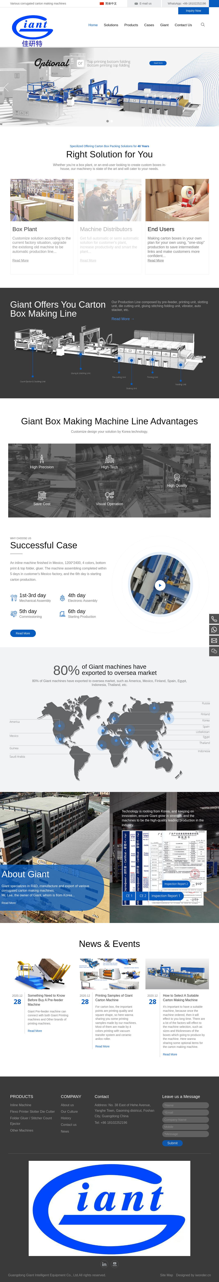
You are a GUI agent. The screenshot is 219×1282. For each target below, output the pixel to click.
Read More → (123, 319)
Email (168, 1112)
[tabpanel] (109, 87)
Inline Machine (20, 1105)
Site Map (166, 1275)
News (65, 1131)
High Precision (42, 467)
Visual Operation (109, 504)
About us (67, 1105)
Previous (6, 87)
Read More (23, 633)
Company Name (175, 1119)
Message (171, 1134)
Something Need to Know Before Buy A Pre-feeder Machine (46, 1000)
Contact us (68, 1124)
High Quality (177, 485)
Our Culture (69, 1111)
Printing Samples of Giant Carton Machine (114, 998)
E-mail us (145, 3)
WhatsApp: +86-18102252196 (187, 3)
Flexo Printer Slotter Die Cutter (32, 1111)
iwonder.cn (203, 1275)
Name (169, 1105)
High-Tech (109, 467)
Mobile (168, 1126)
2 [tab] (111, 121)
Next (213, 87)
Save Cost (41, 504)
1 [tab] (107, 121)
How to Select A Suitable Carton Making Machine (181, 998)
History (66, 1118)
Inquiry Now (193, 10)
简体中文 (111, 3)
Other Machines (21, 1130)
